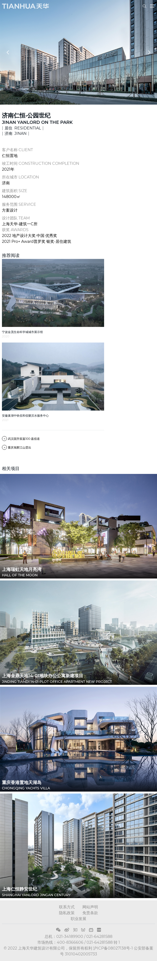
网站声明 (90, 907)
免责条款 (90, 913)
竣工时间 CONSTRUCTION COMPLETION (40, 163)
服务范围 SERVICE (19, 204)
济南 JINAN (16, 133)
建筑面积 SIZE (14, 190)
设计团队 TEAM (16, 218)
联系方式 (67, 907)
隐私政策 (67, 913)
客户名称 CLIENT (17, 149)
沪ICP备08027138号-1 (113, 948)
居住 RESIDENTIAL (23, 128)
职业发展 (78, 918)
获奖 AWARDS (15, 229)
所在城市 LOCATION (20, 177)
